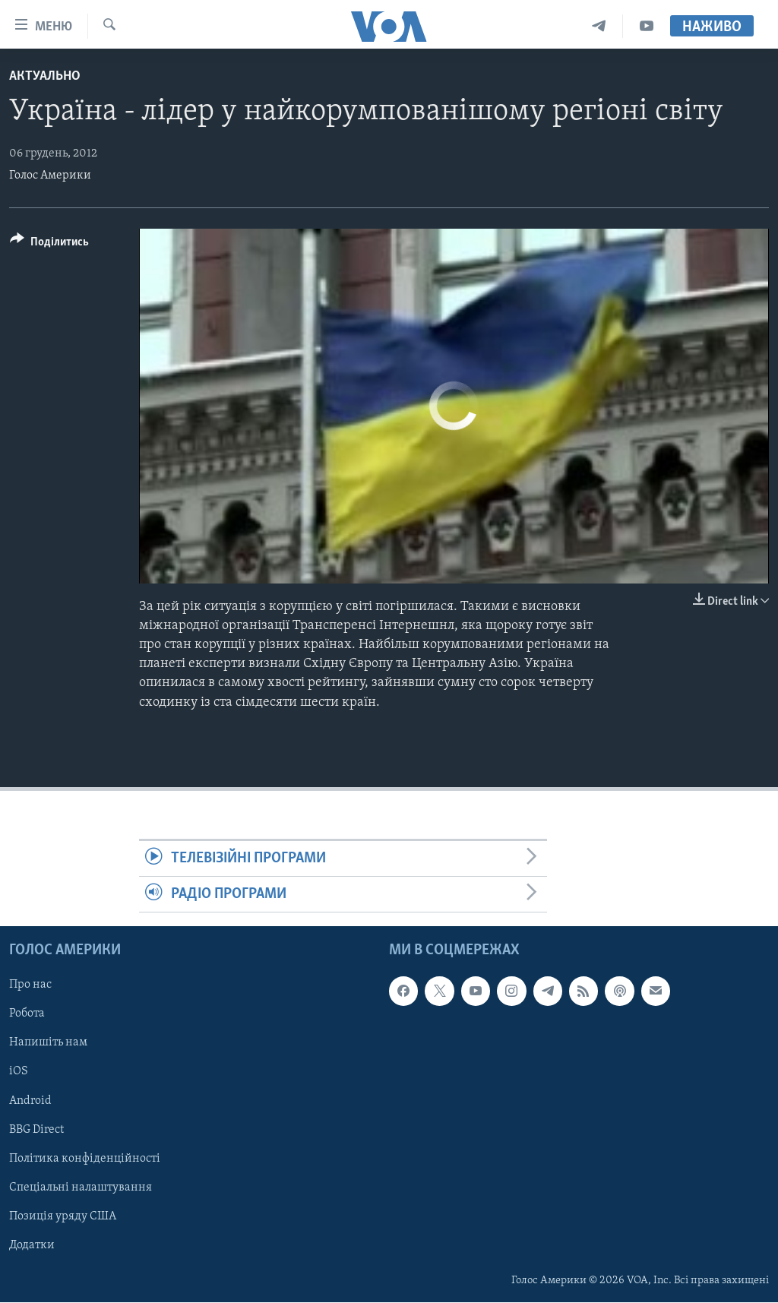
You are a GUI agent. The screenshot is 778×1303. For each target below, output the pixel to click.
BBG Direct (36, 1130)
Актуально (45, 76)
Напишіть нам (48, 1043)
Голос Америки (50, 175)
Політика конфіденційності (84, 1159)
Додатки (32, 1245)
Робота (27, 1014)
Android (30, 1101)
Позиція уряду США (62, 1216)
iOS (18, 1072)
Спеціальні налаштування (80, 1187)
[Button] (49, 244)
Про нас (30, 985)
